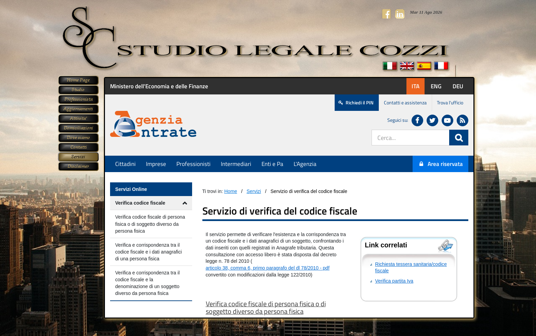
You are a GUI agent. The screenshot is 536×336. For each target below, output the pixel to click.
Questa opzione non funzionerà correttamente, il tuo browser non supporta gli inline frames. (289, 198)
